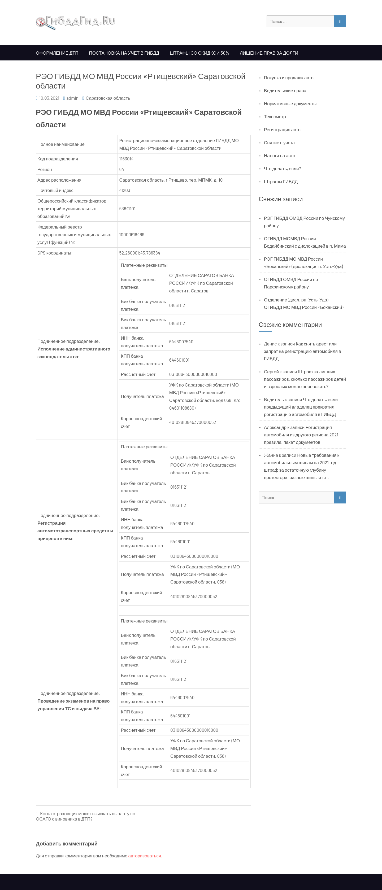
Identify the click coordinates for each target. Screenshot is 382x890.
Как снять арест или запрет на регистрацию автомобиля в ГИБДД (302, 351)
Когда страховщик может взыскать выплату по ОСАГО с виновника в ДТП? (85, 816)
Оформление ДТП (57, 52)
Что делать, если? (282, 168)
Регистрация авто (282, 129)
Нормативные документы (290, 103)
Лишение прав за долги (269, 52)
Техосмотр (275, 116)
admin (72, 97)
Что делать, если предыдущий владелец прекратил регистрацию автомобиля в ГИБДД (301, 407)
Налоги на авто (279, 155)
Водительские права (285, 90)
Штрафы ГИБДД (281, 181)
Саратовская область (108, 97)
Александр (275, 427)
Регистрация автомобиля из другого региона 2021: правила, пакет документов (302, 434)
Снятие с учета (279, 142)
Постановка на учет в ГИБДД (124, 52)
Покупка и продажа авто (289, 77)
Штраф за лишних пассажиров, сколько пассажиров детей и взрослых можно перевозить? (305, 379)
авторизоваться (144, 855)
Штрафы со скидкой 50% (199, 52)
